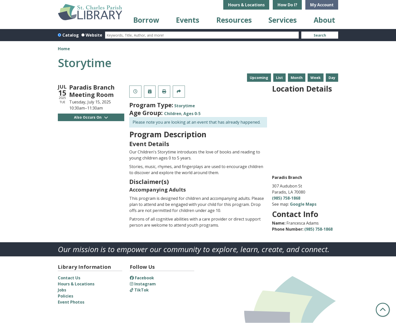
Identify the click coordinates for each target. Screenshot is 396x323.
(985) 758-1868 (286, 198)
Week (315, 77)
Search (320, 35)
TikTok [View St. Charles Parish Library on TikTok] (139, 290)
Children (172, 113)
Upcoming (259, 77)
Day (332, 77)
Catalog (70, 35)
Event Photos (71, 302)
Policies (65, 296)
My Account (322, 5)
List (279, 77)
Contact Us (69, 278)
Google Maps (303, 204)
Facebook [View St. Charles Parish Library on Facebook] (142, 278)
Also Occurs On (91, 117)
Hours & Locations (246, 5)
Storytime (184, 106)
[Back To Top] (383, 310)
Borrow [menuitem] (146, 20)
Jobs (62, 290)
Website (94, 35)
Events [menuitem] (187, 20)
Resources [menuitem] (234, 20)
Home (64, 48)
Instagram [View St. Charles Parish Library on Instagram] (143, 284)
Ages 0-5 (192, 113)
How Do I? (287, 5)
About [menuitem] (324, 20)
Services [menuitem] (282, 20)
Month (297, 77)
